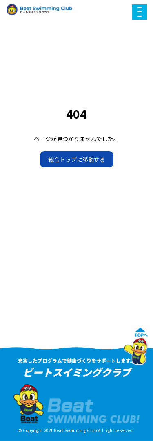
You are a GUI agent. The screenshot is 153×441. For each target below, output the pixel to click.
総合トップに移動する (76, 159)
